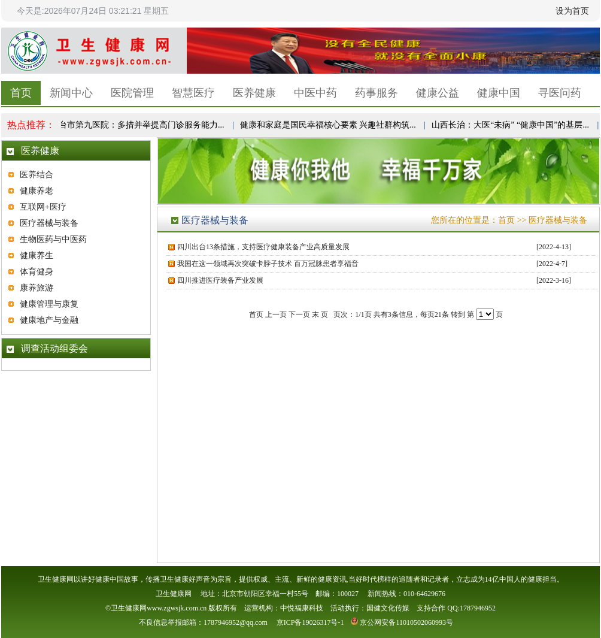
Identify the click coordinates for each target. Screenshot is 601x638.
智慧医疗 (193, 93)
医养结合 (36, 174)
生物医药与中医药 (53, 239)
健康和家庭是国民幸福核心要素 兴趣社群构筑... (329, 124)
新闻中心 (71, 93)
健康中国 (498, 93)
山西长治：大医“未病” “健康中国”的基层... (511, 124)
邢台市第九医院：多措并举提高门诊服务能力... (138, 124)
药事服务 (376, 93)
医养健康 (254, 93)
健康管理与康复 (49, 304)
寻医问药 (559, 93)
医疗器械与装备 (49, 223)
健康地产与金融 (49, 320)
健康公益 (437, 93)
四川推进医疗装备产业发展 (220, 280)
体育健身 (36, 271)
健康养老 (36, 190)
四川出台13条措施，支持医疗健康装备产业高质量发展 (263, 247)
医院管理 (132, 93)
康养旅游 (36, 287)
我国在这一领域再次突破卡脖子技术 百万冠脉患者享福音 (268, 263)
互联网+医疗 (43, 206)
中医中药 (315, 93)
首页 (21, 93)
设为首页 (572, 11)
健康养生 (36, 255)
